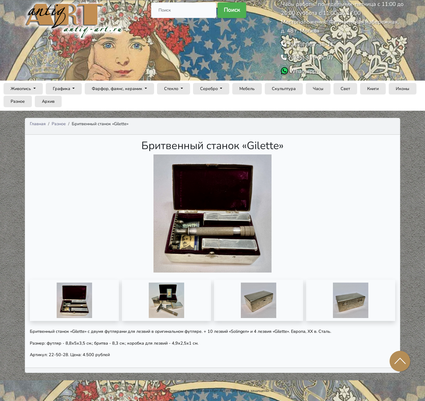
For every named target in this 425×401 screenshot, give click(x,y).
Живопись (21, 89)
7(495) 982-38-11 (310, 44)
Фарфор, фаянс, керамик (117, 89)
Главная (38, 124)
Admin (279, 390)
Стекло (171, 89)
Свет (345, 89)
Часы (318, 89)
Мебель (247, 89)
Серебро (209, 89)
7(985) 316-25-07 (310, 57)
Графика (62, 89)
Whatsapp (302, 71)
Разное (18, 101)
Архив (48, 101)
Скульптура (284, 89)
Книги (373, 89)
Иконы (402, 89)
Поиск (232, 10)
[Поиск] (183, 10)
